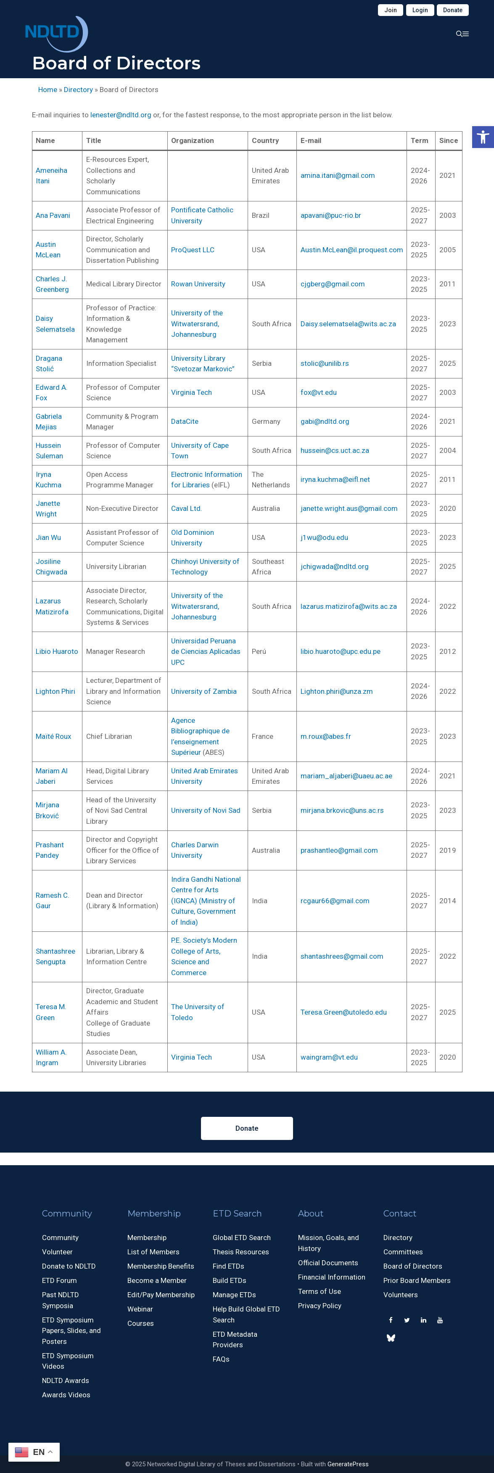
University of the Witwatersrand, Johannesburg (197, 323)
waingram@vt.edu (329, 1057)
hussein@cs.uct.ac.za (335, 450)
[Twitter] (407, 1320)
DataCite (184, 421)
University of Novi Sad (205, 810)
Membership (146, 1237)
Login (420, 10)
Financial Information (331, 1277)
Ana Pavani (53, 215)
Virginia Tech (191, 392)
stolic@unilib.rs (325, 363)
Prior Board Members (417, 1280)
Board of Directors (412, 1266)
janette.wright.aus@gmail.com (349, 508)
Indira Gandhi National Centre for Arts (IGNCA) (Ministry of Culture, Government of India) (206, 900)
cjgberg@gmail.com (333, 284)
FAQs (221, 1359)
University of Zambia (204, 691)
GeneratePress (348, 1464)
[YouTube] (440, 1320)
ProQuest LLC (192, 250)
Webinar (140, 1309)
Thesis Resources (241, 1252)
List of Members (153, 1252)
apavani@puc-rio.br (331, 215)
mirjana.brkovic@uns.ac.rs (342, 810)
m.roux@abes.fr (326, 736)
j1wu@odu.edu (324, 537)
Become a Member (157, 1280)
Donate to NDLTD (69, 1266)
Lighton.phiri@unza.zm (337, 691)
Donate (452, 10)
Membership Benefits (160, 1266)
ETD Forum (59, 1280)
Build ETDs (229, 1280)
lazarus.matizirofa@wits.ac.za (349, 606)
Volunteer (57, 1252)
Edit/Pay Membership (161, 1295)
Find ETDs (228, 1266)
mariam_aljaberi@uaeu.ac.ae (346, 776)
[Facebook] (390, 1320)
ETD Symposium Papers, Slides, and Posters (71, 1331)
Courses (140, 1323)
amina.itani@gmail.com (338, 175)
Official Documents (328, 1263)
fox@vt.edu (319, 392)
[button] (483, 137)
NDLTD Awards (65, 1380)
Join (390, 10)
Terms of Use (319, 1291)
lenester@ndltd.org (120, 115)
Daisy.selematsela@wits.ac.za (348, 324)
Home (47, 89)
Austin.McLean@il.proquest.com (352, 250)
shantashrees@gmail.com (342, 956)
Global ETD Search (242, 1237)
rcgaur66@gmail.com (335, 900)
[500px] (390, 1340)
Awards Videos (66, 1395)
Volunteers (400, 1295)
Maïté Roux (53, 736)
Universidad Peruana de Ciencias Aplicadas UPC (205, 651)
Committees (403, 1252)
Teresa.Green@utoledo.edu (344, 1012)
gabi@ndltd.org (325, 421)
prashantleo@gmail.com (339, 850)
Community (60, 1237)
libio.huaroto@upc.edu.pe (340, 651)
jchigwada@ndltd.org (335, 566)
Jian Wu (48, 537)
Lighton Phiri (55, 691)
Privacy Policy (319, 1305)
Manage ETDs (234, 1295)
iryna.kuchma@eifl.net (335, 479)
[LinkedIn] (423, 1320)
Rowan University (198, 284)
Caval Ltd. (186, 508)
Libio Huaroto (57, 651)
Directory (78, 89)
